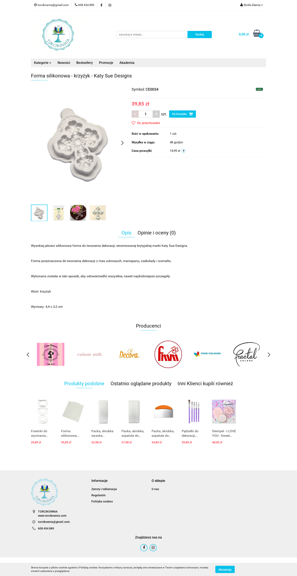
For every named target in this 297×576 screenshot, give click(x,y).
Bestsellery (84, 63)
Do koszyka (182, 114)
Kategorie (42, 63)
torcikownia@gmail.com (54, 521)
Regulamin (98, 495)
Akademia (126, 63)
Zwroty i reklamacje (104, 489)
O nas (155, 489)
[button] (99, 480)
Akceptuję (225, 569)
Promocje (106, 63)
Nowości (64, 63)
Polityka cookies (102, 501)
